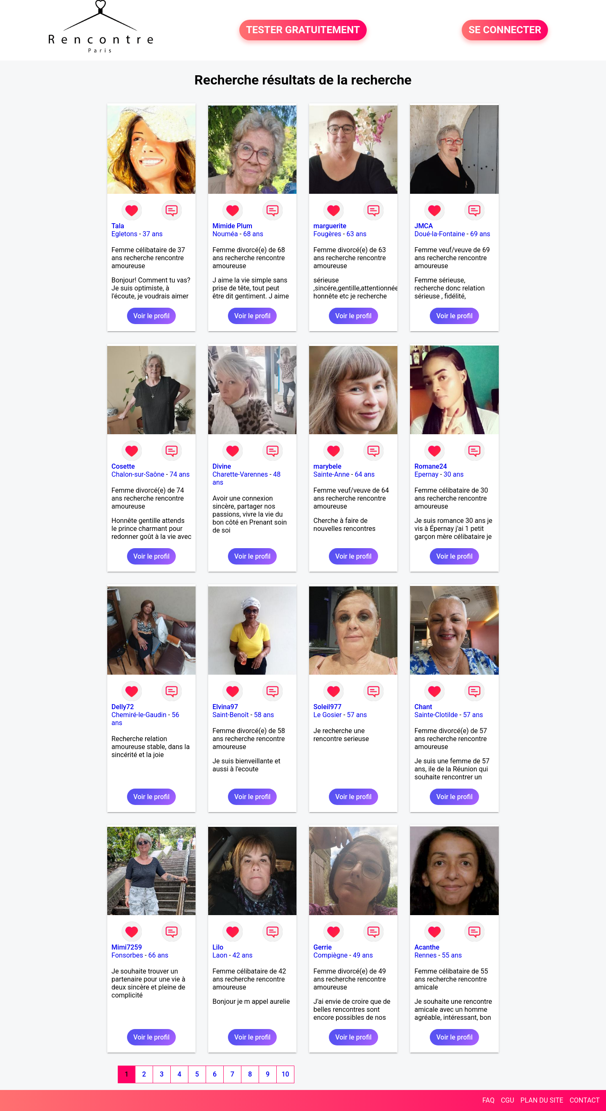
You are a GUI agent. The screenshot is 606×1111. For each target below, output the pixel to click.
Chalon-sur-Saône (137, 474)
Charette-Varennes (240, 474)
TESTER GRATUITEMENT (303, 30)
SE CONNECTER (504, 30)
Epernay (426, 474)
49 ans (363, 955)
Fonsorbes (127, 955)
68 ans (253, 234)
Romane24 (430, 466)
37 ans (153, 234)
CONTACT (584, 1100)
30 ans (454, 474)
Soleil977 (327, 707)
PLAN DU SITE (542, 1100)
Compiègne (330, 955)
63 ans (357, 234)
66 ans (158, 955)
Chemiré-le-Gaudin (139, 715)
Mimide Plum (232, 226)
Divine (221, 466)
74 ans (179, 474)
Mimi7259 (126, 947)
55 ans (452, 955)
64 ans (365, 474)
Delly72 (122, 707)
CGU (507, 1100)
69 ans (480, 234)
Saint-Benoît (230, 715)
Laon (219, 955)
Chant (423, 707)
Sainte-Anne (331, 474)
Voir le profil (151, 316)
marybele (327, 466)
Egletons (124, 234)
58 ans (264, 715)
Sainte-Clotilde (436, 715)
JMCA (423, 226)
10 (285, 1074)
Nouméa (225, 234)
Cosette (123, 466)
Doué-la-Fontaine (439, 234)
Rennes (425, 955)
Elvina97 (225, 707)
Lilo (217, 947)
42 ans (243, 955)
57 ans (357, 715)
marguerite (329, 226)
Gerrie (322, 947)
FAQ (488, 1100)
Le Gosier (327, 715)
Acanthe (426, 947)
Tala (117, 226)
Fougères (327, 234)
